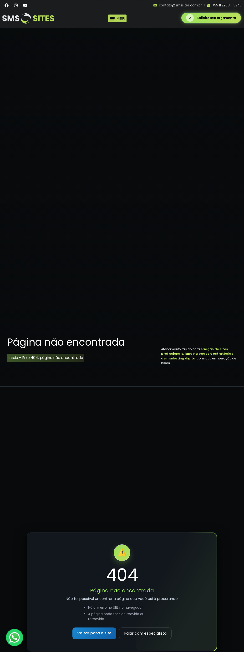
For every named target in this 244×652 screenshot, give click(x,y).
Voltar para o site (94, 633)
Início (13, 357)
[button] (117, 18)
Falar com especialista (145, 633)
